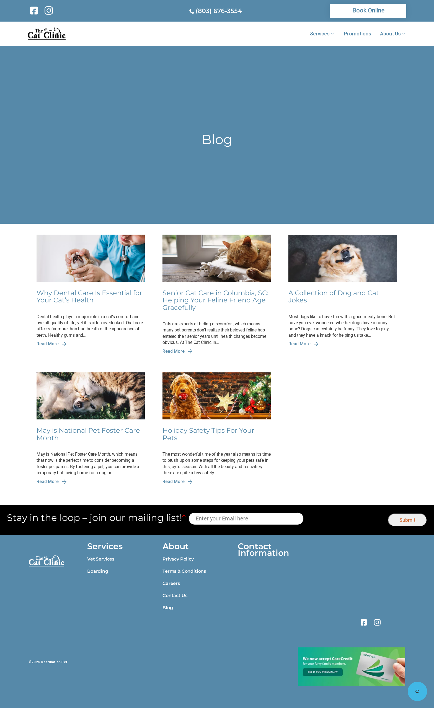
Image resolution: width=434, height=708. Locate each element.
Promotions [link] (357, 33)
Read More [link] (51, 343)
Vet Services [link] (100, 559)
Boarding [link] (97, 571)
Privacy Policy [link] (178, 559)
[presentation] (345, 518)
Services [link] (320, 33)
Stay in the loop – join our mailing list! (96, 518)
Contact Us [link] (174, 595)
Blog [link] (167, 607)
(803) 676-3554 (219, 11)
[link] (35, 10)
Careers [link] (171, 583)
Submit (407, 520)
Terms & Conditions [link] (184, 571)
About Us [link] (390, 33)
